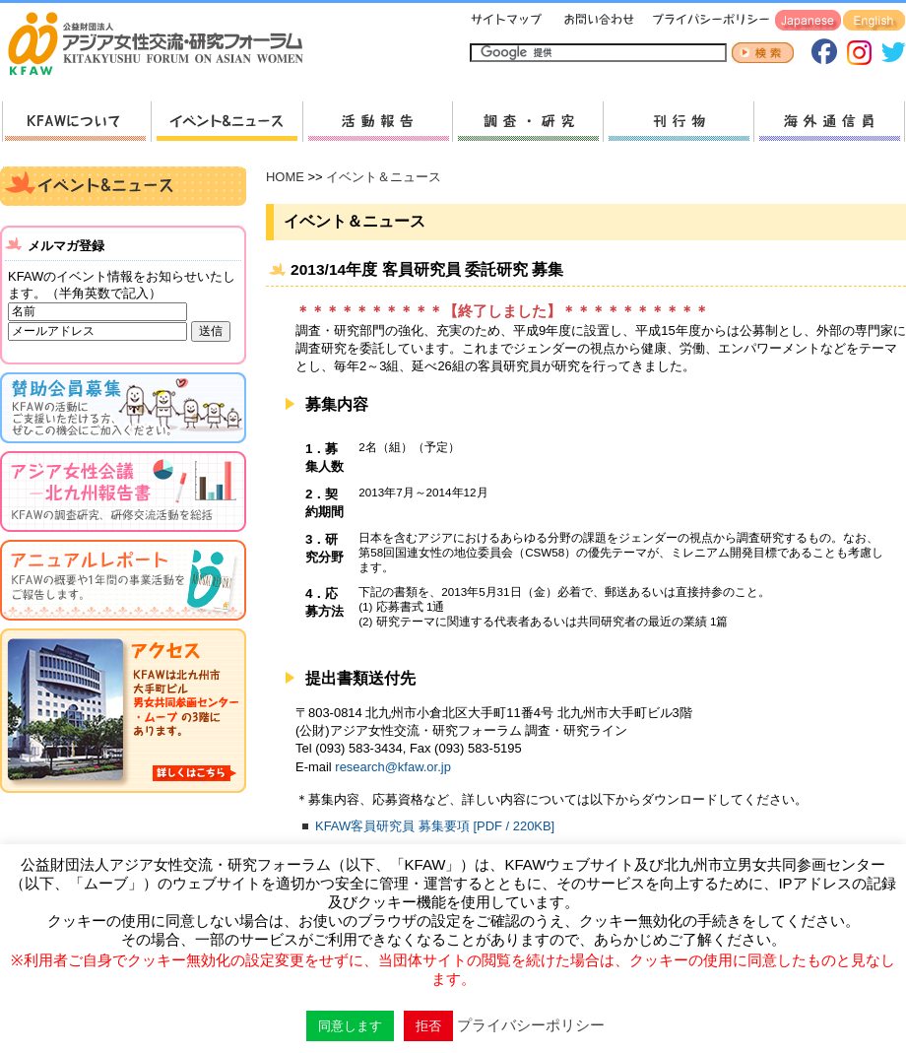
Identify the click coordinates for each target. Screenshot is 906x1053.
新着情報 (226, 121)
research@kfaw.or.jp (393, 766)
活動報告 (377, 121)
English (874, 21)
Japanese (808, 21)
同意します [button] (350, 1026)
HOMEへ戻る (163, 45)
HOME (285, 176)
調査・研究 (527, 121)
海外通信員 (829, 121)
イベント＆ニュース (383, 176)
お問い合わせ (596, 21)
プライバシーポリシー (707, 21)
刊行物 (678, 121)
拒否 (428, 1026)
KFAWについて (76, 121)
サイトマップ (507, 21)
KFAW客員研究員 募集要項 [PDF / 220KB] (434, 826)
